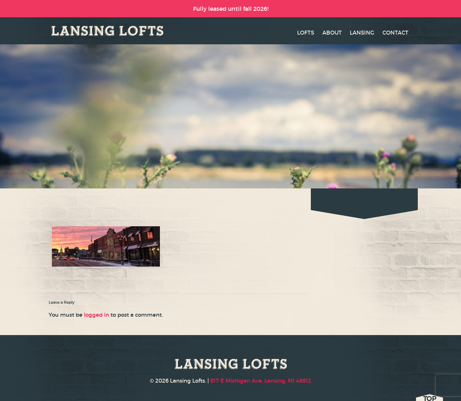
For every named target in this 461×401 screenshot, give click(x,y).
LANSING (362, 32)
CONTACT (395, 32)
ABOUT (332, 32)
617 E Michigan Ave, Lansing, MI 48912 (260, 380)
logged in (96, 314)
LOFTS (305, 32)
